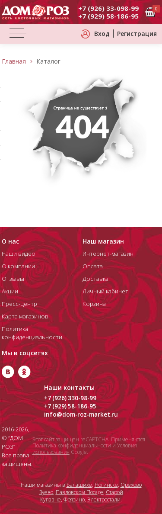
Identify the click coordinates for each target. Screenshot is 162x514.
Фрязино (74, 499)
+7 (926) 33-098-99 (108, 8)
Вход (102, 33)
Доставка (95, 279)
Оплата (92, 266)
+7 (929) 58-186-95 (108, 16)
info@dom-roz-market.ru (81, 414)
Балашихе (79, 484)
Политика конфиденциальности (71, 445)
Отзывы (12, 279)
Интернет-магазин (107, 253)
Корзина (94, 304)
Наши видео (18, 253)
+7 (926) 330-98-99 (70, 398)
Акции (10, 291)
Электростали (104, 499)
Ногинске (106, 484)
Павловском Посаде (79, 492)
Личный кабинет (105, 291)
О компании (18, 266)
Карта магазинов (24, 316)
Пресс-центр (19, 304)
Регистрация (137, 33)
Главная (14, 61)
